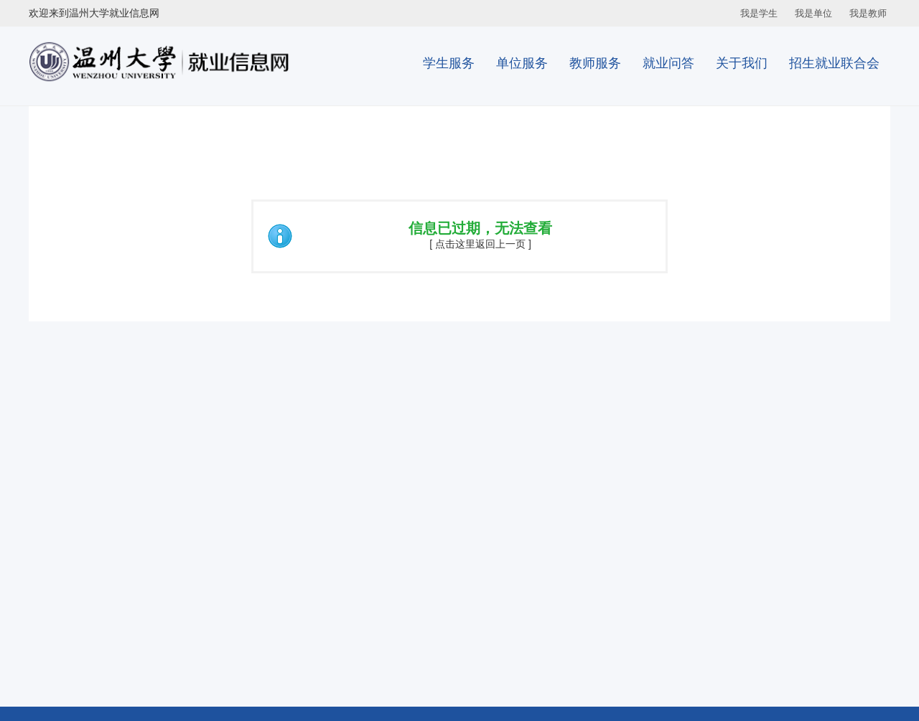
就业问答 (668, 63)
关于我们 (742, 63)
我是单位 (813, 13)
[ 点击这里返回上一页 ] (480, 244)
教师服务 (595, 63)
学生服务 (449, 63)
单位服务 (522, 63)
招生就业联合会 (834, 63)
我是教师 (868, 13)
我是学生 (759, 13)
